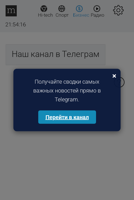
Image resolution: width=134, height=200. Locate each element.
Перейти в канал (67, 117)
